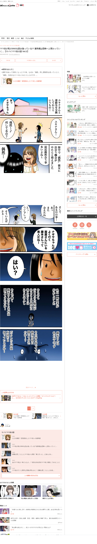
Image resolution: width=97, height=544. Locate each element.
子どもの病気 (29, 38)
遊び (22, 38)
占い (82, 1)
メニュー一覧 (93, 1)
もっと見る (81, 96)
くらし (63, 1)
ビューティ (72, 1)
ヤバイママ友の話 (14, 45)
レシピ (67, 1)
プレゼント (86, 1)
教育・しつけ (15, 38)
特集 (68, 71)
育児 (8, 38)
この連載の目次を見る (31, 475)
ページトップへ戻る (82, 254)
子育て (59, 1)
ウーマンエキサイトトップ (77, 5)
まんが (78, 1)
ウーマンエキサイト (14, 54)
